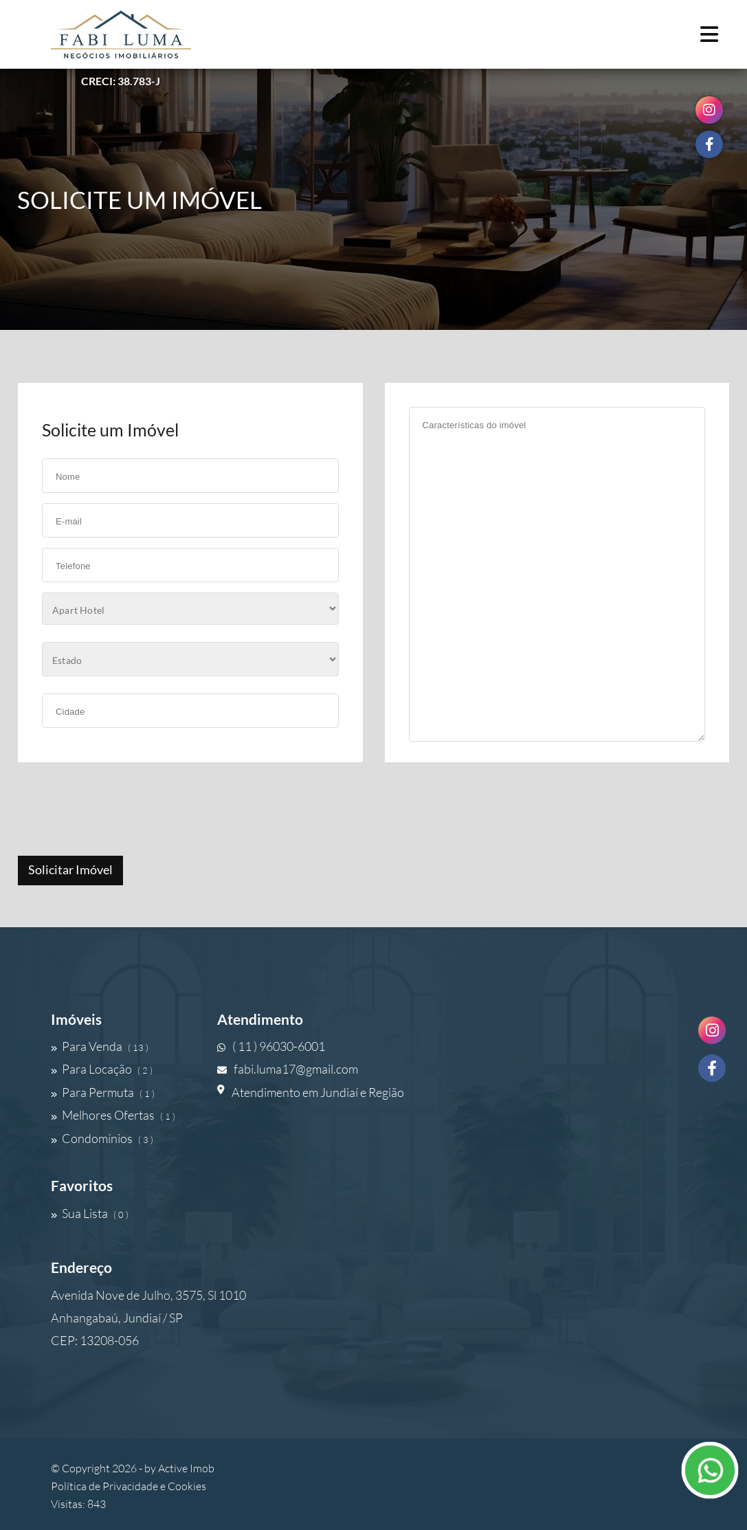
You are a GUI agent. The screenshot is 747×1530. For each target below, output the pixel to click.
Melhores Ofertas (113, 1114)
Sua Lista (90, 1213)
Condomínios (102, 1138)
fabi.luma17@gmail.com (287, 1068)
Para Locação (102, 1068)
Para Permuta (103, 1092)
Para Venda (99, 1046)
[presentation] (121, 810)
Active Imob (186, 1468)
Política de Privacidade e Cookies (128, 1486)
